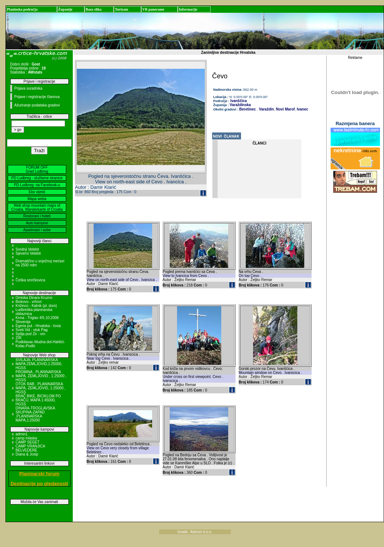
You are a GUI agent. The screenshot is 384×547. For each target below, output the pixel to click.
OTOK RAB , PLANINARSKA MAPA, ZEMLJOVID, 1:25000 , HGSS (41, 388)
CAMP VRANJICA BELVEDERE (30, 448)
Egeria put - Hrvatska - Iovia (38, 326)
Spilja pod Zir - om (30, 334)
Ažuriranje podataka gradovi (37, 105)
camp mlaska (26, 438)
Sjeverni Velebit (28, 253)
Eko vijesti (37, 192)
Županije (65, 9)
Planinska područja (22, 9)
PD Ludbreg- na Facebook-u (37, 185)
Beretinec (247, 109)
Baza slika (94, 9)
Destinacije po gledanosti (39, 483)
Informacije (188, 9)
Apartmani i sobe (36, 230)
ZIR (19, 338)
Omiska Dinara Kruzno (34, 298)
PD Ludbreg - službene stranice (37, 178)
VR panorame (153, 9)
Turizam (121, 9)
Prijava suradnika (28, 88)
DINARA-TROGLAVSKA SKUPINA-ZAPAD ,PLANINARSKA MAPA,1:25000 (35, 414)
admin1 (22, 434)
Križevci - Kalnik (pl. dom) (36, 306)
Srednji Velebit (27, 249)
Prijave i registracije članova (37, 97)
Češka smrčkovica (30, 280)
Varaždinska (240, 105)
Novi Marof (285, 109)
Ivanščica (238, 101)
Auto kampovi (37, 223)
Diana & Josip (27, 454)
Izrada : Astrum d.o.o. (194, 532)
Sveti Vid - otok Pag (32, 330)
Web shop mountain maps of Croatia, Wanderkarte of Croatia (37, 207)
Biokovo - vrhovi (29, 302)
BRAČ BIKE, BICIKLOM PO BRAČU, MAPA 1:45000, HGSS (38, 400)
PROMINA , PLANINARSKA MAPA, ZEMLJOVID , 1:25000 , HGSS (41, 376)
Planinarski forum (39, 473)
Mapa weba (36, 199)
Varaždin (266, 109)
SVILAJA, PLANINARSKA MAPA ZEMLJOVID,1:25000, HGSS (39, 364)
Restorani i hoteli (36, 216)
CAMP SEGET (27, 442)
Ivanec (302, 109)
